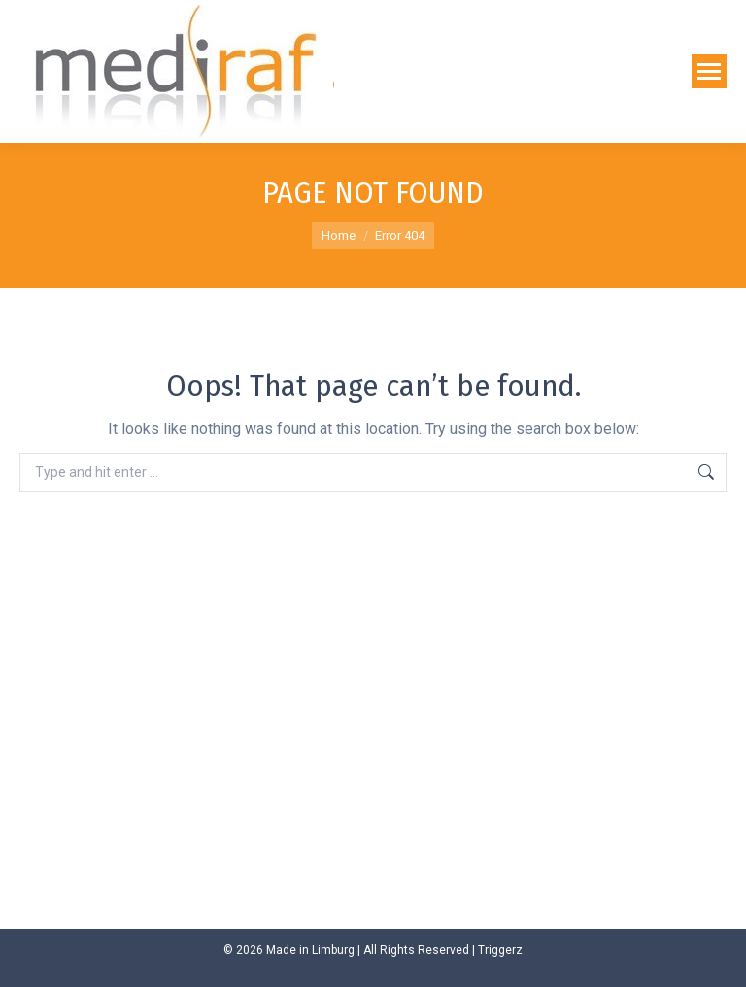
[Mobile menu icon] (709, 71)
